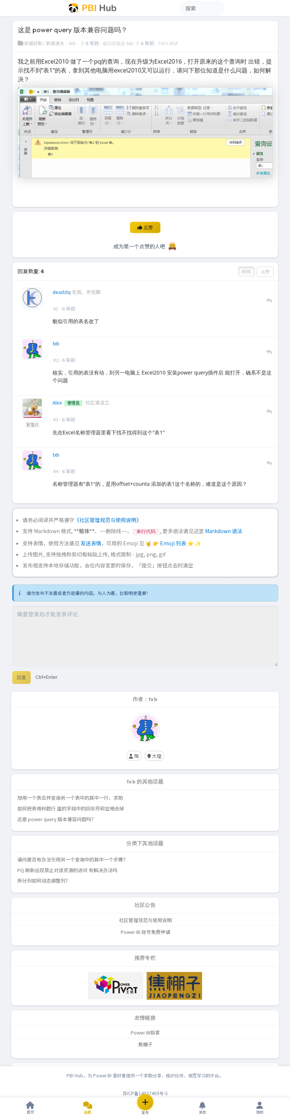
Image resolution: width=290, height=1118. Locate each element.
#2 (55, 359)
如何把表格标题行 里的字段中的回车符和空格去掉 (70, 808)
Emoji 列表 (173, 543)
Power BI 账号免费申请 (145, 931)
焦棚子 (145, 1044)
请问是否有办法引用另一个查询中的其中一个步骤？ (72, 859)
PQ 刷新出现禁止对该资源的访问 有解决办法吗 (67, 870)
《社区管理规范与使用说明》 (107, 520)
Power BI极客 (145, 1032)
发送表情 (91, 543)
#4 (55, 471)
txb (73, 43)
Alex (57, 402)
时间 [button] (246, 271)
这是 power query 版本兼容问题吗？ (56, 819)
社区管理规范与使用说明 (145, 920)
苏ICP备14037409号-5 (145, 1093)
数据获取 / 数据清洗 (41, 43)
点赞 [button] (265, 271)
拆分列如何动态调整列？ (43, 880)
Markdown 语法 (223, 531)
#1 (55, 308)
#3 (55, 419)
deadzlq (62, 291)
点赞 (145, 227)
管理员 (32, 424)
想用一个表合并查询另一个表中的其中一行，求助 (70, 797)
